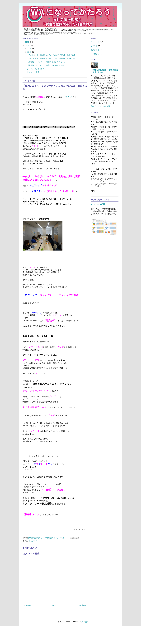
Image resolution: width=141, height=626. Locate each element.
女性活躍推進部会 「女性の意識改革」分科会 (105, 71)
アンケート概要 (33, 72)
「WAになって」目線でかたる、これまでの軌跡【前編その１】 (52, 58)
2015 (27, 45)
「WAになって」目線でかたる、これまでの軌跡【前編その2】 (51, 55)
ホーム (54, 605)
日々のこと (33, 541)
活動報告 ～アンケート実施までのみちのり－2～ (47, 62)
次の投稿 (27, 605)
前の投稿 (82, 605)
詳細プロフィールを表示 (100, 106)
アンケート (95, 42)
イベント (94, 46)
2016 (27, 42)
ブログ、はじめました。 (36, 69)
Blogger (85, 622)
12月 (29, 49)
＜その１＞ (68, 97)
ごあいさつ (95, 50)
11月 (29, 52)
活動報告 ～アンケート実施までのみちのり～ (45, 65)
